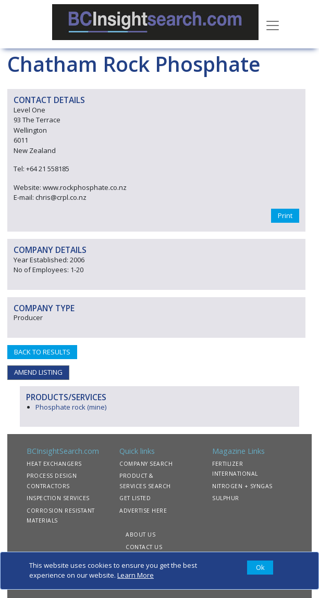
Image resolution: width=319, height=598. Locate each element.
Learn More (135, 575)
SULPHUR (225, 498)
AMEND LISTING (38, 372)
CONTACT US (144, 547)
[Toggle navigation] (273, 24)
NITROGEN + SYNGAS (242, 486)
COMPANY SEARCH (146, 463)
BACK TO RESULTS (42, 352)
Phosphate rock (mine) (70, 407)
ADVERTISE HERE (143, 510)
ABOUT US (140, 534)
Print (285, 215)
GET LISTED (135, 498)
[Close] (260, 568)
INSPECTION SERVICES (58, 498)
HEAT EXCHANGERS (54, 463)
